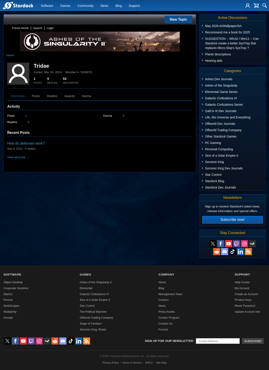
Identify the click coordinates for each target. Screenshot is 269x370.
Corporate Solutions (16, 288)
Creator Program (168, 317)
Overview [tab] (18, 96)
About (162, 282)
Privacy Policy (110, 362)
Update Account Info (247, 311)
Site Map (161, 362)
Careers (163, 299)
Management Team (170, 294)
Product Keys (243, 299)
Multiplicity (10, 311)
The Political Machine (93, 311)
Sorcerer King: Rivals (93, 329)
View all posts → (18, 157)
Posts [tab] (36, 96)
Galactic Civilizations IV (94, 294)
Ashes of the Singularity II (96, 282)
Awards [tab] (69, 96)
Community (85, 5)
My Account (242, 288)
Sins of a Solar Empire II (95, 299)
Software (47, 5)
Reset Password (245, 305)
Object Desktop (13, 282)
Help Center (242, 282)
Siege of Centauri (91, 323)
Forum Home (20, 28)
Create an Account (246, 294)
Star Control (87, 305)
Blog (118, 5)
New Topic (178, 19)
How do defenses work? (26, 143)
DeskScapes (11, 305)
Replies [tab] (52, 96)
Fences (8, 299)
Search (37, 28)
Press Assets (166, 311)
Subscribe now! (232, 219)
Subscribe (253, 341)
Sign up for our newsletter (169, 341)
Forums (163, 329)
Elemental (86, 288)
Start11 (8, 294)
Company (166, 274)
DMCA (149, 362)
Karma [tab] (86, 96)
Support (134, 5)
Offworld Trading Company (96, 317)
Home (10, 55)
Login (50, 28)
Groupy (8, 317)
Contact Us (165, 323)
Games (65, 5)
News (104, 5)
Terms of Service (132, 362)
